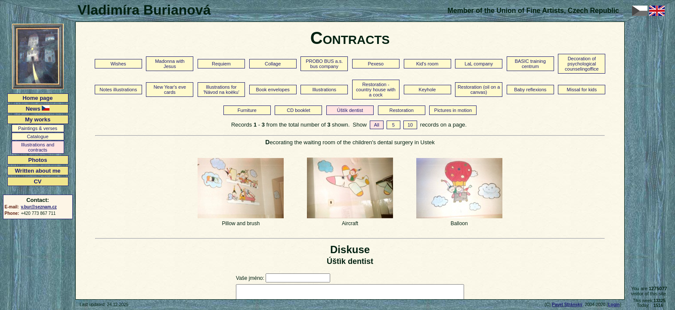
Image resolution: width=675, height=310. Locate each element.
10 (410, 124)
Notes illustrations (118, 89)
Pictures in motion (453, 110)
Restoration (402, 110)
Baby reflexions (530, 89)
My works (37, 119)
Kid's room (427, 63)
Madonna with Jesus (170, 64)
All (376, 124)
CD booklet (298, 110)
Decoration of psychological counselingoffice (582, 63)
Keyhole (427, 89)
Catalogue (37, 136)
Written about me (38, 170)
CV (37, 181)
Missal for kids (582, 89)
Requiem (221, 63)
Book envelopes (272, 89)
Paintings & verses (37, 128)
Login (613, 304)
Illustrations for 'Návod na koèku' (221, 89)
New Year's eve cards (170, 89)
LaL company (478, 63)
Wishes (118, 63)
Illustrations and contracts (37, 147)
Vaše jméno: (250, 278)
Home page (37, 98)
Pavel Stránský (567, 304)
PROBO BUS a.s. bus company (324, 64)
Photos (37, 160)
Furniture (247, 110)
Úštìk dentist (350, 110)
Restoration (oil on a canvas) (479, 89)
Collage (273, 63)
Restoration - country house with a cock (376, 89)
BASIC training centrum (530, 64)
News (38, 108)
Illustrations (324, 89)
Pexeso (376, 63)
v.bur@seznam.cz (38, 207)
